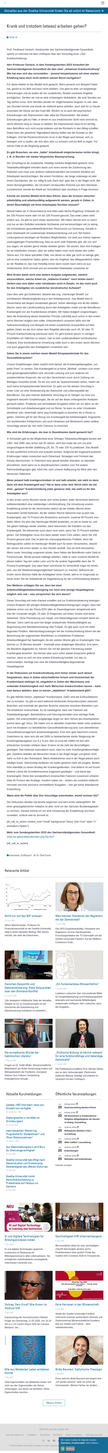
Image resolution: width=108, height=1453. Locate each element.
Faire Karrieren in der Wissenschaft (77, 1306)
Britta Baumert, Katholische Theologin (78, 1371)
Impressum (55, 1448)
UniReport (26, 857)
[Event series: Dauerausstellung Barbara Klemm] (77, 1106)
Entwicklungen (71, 1153)
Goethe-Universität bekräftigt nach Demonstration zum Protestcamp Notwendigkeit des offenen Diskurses (27, 1165)
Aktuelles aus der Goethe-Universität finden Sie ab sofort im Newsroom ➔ (54, 12)
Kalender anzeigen (63, 1167)
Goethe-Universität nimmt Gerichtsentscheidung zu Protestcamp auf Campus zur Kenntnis (22, 1183)
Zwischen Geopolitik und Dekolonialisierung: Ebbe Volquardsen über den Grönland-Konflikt (28, 989)
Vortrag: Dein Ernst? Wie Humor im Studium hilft (26, 1308)
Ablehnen (70, 1448)
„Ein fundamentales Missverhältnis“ (77, 986)
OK (63, 1448)
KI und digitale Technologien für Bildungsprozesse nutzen (24, 1240)
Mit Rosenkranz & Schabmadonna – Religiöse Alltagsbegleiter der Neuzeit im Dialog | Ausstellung (82, 1121)
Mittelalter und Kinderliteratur (78, 1161)
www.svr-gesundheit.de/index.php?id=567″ (31, 839)
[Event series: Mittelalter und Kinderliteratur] (78, 1158)
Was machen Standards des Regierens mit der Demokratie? (79, 919)
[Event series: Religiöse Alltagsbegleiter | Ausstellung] (77, 1115)
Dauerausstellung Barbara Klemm (80, 1109)
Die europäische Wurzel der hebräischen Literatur (22, 1056)
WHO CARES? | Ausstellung (77, 1144)
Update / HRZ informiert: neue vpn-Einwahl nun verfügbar (25, 1108)
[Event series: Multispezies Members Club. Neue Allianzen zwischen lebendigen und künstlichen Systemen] (78, 1129)
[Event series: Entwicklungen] (78, 1149)
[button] (54, 1405)
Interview (14, 857)
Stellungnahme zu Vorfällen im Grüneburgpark (23, 1121)
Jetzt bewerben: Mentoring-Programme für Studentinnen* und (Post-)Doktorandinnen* (25, 1136)
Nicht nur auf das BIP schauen (23, 918)
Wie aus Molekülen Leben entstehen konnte (27, 1373)
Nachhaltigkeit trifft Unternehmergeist (78, 1238)
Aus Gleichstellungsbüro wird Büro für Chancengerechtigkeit (25, 1150)
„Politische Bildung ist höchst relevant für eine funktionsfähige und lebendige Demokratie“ (79, 1058)
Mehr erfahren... (93, 1443)
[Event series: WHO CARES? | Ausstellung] (78, 1141)
